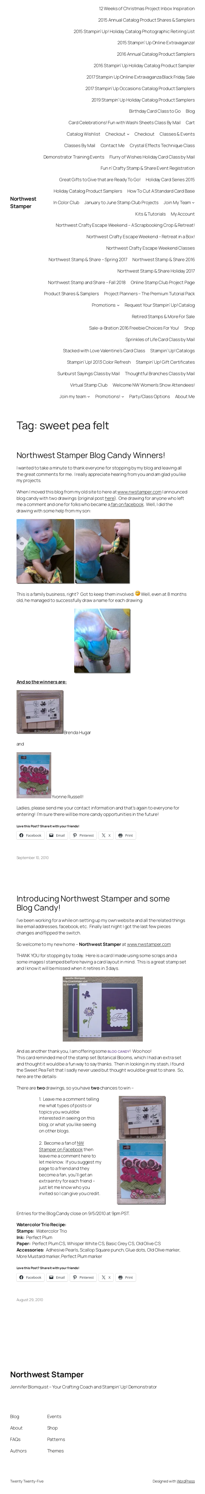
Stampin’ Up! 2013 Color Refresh (99, 362)
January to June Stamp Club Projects (121, 202)
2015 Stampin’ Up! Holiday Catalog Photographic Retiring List (134, 31)
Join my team (73, 396)
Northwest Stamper (23, 202)
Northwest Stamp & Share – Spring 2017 (88, 259)
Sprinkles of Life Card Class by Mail (160, 339)
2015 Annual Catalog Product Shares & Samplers (146, 20)
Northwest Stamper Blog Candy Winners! (91, 455)
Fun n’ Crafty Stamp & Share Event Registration (148, 168)
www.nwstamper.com (139, 492)
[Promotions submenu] (118, 305)
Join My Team (177, 202)
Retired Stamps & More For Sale (163, 316)
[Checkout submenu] (128, 134)
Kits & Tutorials (150, 214)
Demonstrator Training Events (74, 157)
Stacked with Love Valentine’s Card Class (104, 350)
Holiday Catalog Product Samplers (88, 191)
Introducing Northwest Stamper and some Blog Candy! (93, 903)
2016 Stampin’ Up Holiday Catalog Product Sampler (144, 65)
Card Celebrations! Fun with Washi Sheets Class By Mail (125, 122)
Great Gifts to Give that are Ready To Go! (100, 179)
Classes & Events (177, 134)
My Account (183, 214)
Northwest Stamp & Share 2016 (163, 259)
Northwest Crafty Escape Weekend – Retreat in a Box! (140, 236)
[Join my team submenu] (88, 396)
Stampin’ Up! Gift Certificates (165, 362)
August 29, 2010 (30, 1299)
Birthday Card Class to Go (155, 111)
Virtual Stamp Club (89, 385)
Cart (190, 122)
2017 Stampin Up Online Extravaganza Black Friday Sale (140, 77)
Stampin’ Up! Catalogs (172, 350)
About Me (185, 396)
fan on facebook (126, 504)
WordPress (186, 1481)
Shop (189, 328)
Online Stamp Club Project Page (163, 282)
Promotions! (107, 396)
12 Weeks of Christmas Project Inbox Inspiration (147, 8)
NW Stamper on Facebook (61, 1146)
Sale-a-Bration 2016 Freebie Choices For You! (134, 328)
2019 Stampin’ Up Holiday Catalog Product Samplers (143, 100)
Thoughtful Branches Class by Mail (160, 373)
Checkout (115, 134)
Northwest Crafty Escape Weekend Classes (150, 248)
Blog (190, 111)
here (109, 498)
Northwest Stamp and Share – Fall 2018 (86, 282)
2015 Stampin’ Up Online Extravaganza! (156, 42)
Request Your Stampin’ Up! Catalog (160, 305)
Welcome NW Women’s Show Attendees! (154, 385)
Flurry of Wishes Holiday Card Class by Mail (152, 157)
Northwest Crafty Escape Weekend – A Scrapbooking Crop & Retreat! (125, 225)
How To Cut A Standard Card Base (161, 191)
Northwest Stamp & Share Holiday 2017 (156, 271)
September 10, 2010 (33, 857)
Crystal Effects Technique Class (162, 145)
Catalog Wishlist (83, 134)
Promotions (104, 305)
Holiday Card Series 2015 (170, 179)
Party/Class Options (149, 396)
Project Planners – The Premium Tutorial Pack (149, 293)
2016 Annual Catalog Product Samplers (156, 54)
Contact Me (113, 145)
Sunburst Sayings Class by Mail (88, 373)
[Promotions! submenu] (122, 396)
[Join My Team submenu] (193, 202)
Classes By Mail (80, 145)
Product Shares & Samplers (71, 293)
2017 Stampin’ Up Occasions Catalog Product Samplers (140, 88)
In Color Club (66, 202)
